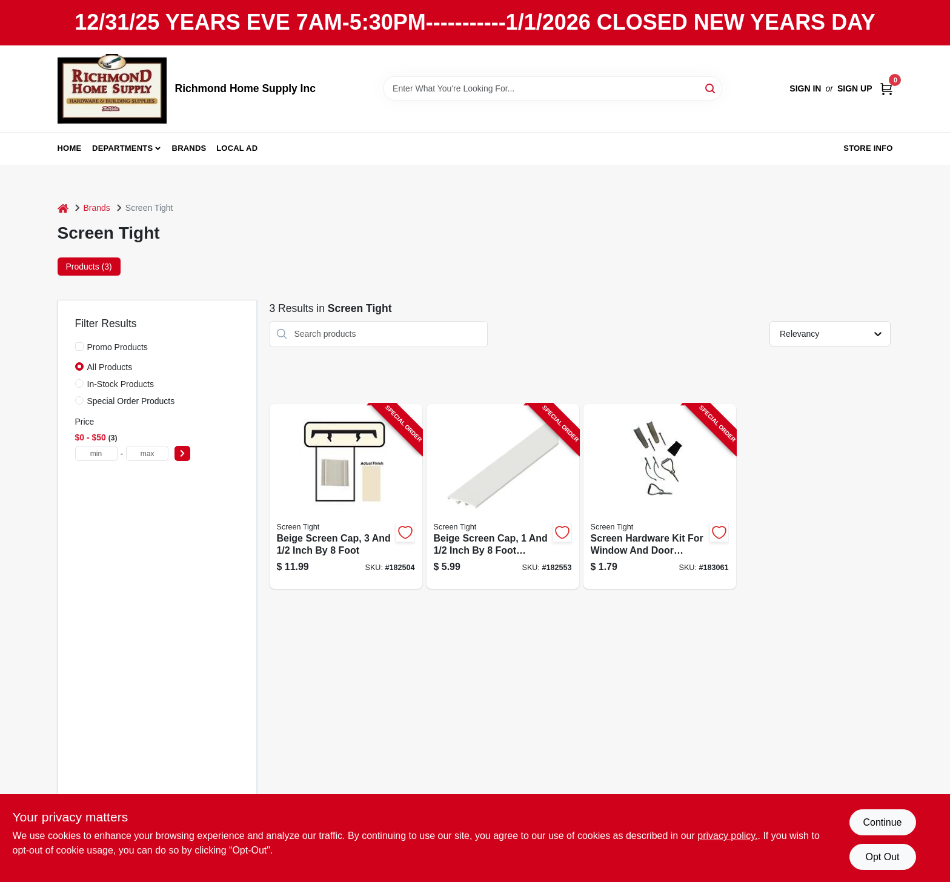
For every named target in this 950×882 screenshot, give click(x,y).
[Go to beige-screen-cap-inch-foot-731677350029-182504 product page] (346, 496)
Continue (882, 822)
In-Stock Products (120, 384)
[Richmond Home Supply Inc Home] (112, 89)
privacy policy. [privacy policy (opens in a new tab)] (727, 836)
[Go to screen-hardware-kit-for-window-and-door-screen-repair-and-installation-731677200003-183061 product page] (659, 496)
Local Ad (236, 148)
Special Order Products (131, 401)
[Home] (63, 208)
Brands (189, 148)
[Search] (711, 88)
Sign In (805, 88)
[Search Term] (552, 88)
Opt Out (882, 857)
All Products (110, 367)
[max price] (147, 453)
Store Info (867, 148)
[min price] (96, 453)
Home (70, 148)
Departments (122, 148)
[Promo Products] (79, 346)
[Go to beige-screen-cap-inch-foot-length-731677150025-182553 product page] (503, 496)
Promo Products (117, 347)
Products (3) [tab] (89, 266)
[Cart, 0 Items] (886, 88)
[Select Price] (182, 453)
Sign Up (854, 88)
